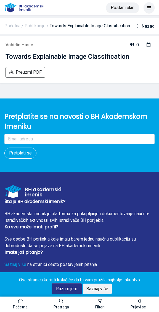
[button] (61, 304)
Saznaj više (15, 264)
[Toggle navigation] (149, 7)
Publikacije (35, 25)
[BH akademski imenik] (24, 7)
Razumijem (66, 288)
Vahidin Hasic (19, 44)
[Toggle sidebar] (100, 304)
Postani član (122, 7)
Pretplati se (20, 153)
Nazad (145, 26)
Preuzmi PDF (25, 72)
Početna (12, 25)
